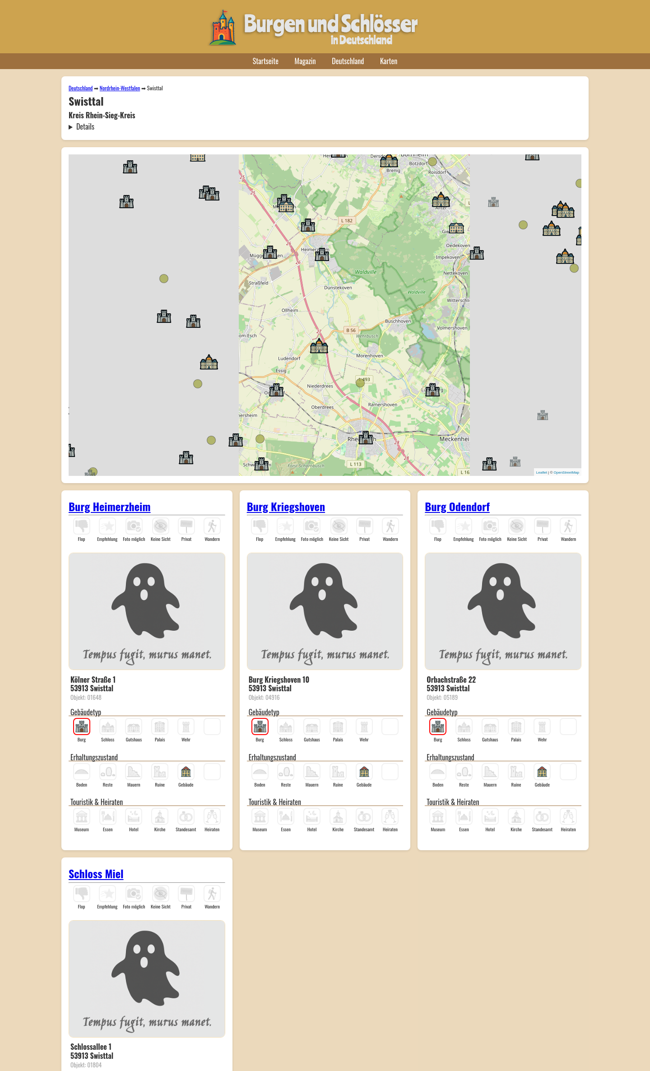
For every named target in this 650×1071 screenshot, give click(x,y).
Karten (388, 61)
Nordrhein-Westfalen (120, 88)
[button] (322, 254)
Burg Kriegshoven (286, 506)
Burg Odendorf (457, 506)
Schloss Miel (96, 873)
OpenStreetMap (566, 472)
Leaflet (541, 472)
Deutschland (348, 61)
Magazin (305, 61)
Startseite (266, 61)
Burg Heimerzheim (110, 506)
